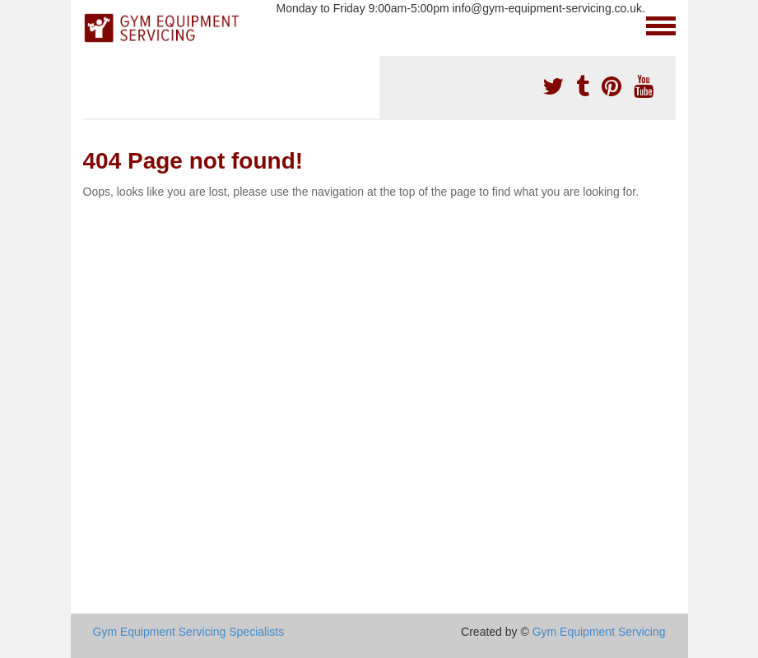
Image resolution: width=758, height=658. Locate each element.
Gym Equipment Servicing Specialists (189, 631)
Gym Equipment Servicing (599, 631)
